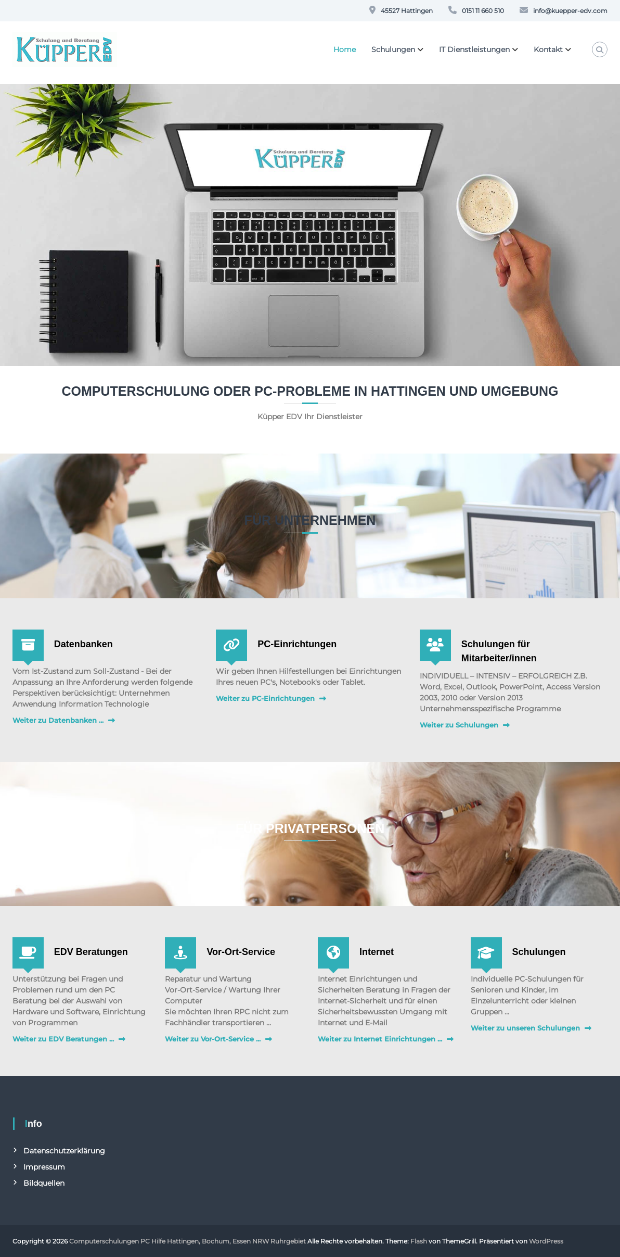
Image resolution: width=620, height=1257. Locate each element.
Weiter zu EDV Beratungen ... (63, 1039)
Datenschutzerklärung (64, 1150)
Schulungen (393, 49)
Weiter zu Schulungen (459, 725)
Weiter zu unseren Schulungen (525, 1028)
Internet (376, 952)
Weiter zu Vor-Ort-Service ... (213, 1039)
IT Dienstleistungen (474, 49)
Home (344, 49)
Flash (418, 1241)
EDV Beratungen (91, 952)
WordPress (546, 1241)
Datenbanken (83, 644)
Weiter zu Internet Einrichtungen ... (380, 1039)
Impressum (44, 1167)
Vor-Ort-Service (240, 952)
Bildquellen (43, 1183)
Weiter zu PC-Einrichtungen (265, 698)
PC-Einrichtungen (297, 644)
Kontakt (548, 49)
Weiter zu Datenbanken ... (58, 720)
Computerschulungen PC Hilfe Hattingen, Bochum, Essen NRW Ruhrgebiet (187, 1241)
